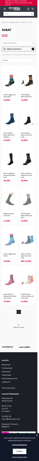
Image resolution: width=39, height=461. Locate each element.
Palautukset (6, 371)
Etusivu (4, 22)
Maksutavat (6, 365)
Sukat (30, 22)
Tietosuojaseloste (8, 388)
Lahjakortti (6, 382)
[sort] (19, 60)
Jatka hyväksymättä (19, 457)
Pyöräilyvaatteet (13, 22)
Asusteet (23, 22)
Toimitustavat (7, 368)
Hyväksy (19, 451)
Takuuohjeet (6, 375)
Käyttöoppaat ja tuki (9, 378)
